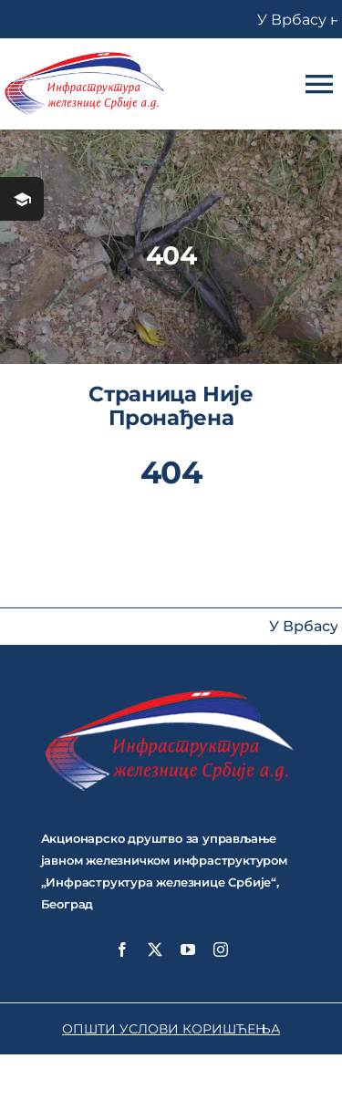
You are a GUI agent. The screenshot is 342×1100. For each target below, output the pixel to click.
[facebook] (122, 949)
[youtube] (188, 949)
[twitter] (155, 949)
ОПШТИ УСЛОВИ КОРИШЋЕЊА (171, 1029)
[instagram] (220, 949)
